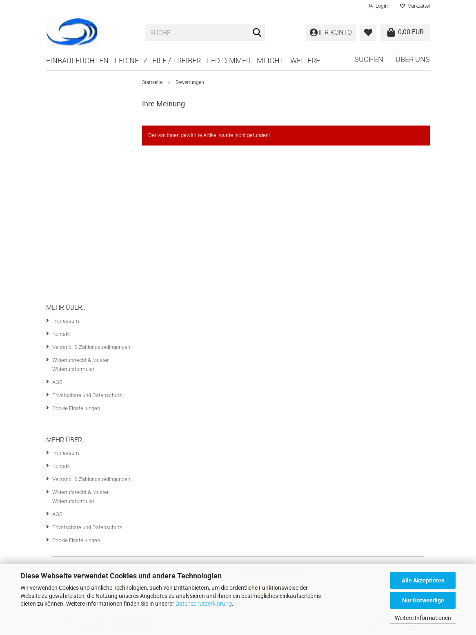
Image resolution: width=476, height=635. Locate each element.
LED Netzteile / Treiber (158, 60)
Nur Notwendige (423, 600)
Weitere (305, 60)
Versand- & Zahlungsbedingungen (91, 347)
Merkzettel (415, 6)
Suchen (368, 59)
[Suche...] (257, 33)
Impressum (65, 321)
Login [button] (378, 6)
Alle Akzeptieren (423, 580)
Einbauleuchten (77, 60)
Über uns (413, 59)
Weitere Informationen (423, 618)
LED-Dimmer (229, 60)
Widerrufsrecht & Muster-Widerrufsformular (81, 364)
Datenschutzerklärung (204, 603)
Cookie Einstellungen (76, 408)
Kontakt (61, 334)
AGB (57, 382)
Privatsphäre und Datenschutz (87, 395)
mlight (270, 60)
